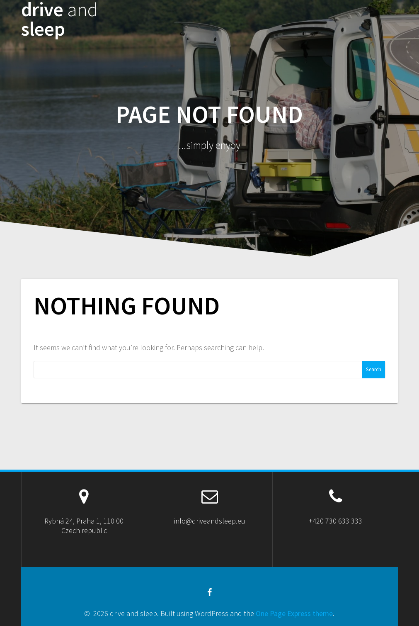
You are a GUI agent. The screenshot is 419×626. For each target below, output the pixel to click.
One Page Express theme (294, 613)
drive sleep (59, 19)
